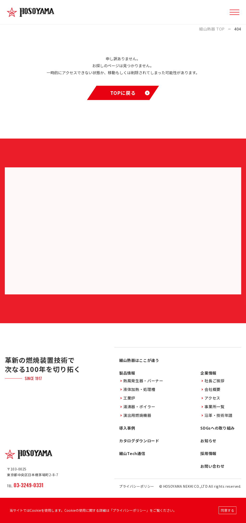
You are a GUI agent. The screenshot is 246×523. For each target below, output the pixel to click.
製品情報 (127, 373)
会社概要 (212, 389)
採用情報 (208, 453)
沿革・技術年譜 (218, 415)
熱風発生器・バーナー (143, 380)
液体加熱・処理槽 (139, 389)
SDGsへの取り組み (217, 428)
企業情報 (208, 373)
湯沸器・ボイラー (139, 406)
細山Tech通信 (132, 453)
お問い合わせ (212, 466)
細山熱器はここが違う (139, 360)
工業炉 (129, 398)
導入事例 (127, 428)
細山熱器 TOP (212, 29)
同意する (227, 510)
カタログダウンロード (139, 441)
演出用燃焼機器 (137, 415)
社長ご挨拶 (214, 380)
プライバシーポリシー (136, 486)
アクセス (212, 398)
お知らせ (208, 441)
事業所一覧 (214, 406)
